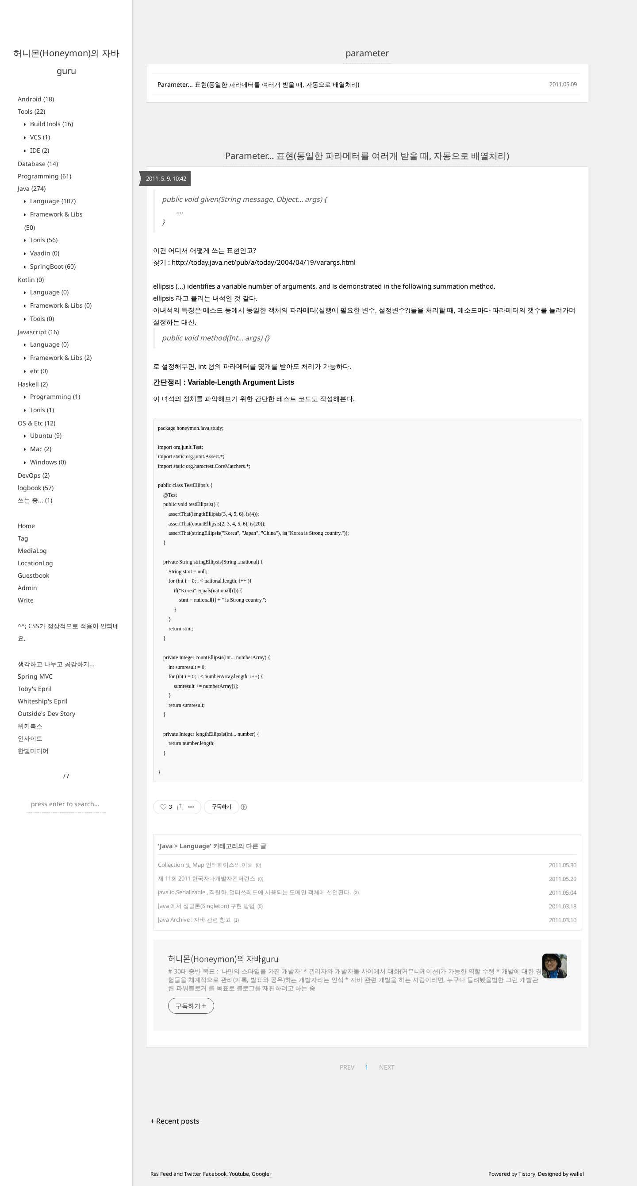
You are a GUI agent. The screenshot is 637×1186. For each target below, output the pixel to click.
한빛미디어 (33, 750)
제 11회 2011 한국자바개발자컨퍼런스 (206, 878)
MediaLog (32, 550)
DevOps (34, 475)
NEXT (387, 1067)
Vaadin (43, 253)
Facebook (214, 1174)
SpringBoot (52, 266)
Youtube (239, 1174)
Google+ (262, 1174)
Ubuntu (44, 435)
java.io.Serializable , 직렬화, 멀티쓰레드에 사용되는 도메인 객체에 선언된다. (254, 892)
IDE (38, 150)
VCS (39, 137)
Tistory (526, 1174)
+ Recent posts (175, 1121)
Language (52, 201)
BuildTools (50, 124)
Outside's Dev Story (46, 713)
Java (32, 188)
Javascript (38, 332)
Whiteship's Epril (43, 701)
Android (36, 99)
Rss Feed (161, 1174)
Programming (44, 176)
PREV (347, 1067)
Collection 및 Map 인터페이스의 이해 (205, 865)
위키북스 (30, 726)
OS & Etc (36, 423)
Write (26, 600)
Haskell (33, 384)
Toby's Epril (35, 688)
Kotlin (31, 279)
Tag (23, 538)
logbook (36, 487)
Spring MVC (35, 676)
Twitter (192, 1174)
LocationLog (35, 563)
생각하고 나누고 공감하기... (56, 664)
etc (38, 371)
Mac (39, 448)
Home (26, 526)
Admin (27, 587)
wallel (577, 1174)
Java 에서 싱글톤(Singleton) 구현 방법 (206, 906)
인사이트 (30, 738)
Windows (47, 462)
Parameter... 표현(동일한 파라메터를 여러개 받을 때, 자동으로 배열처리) (258, 84)
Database (38, 163)
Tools (31, 111)
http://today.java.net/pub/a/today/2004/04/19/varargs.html (264, 262)
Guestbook (33, 575)
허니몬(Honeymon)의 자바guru (223, 959)
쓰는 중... (35, 500)
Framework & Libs (60, 305)
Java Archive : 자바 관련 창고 (194, 919)
